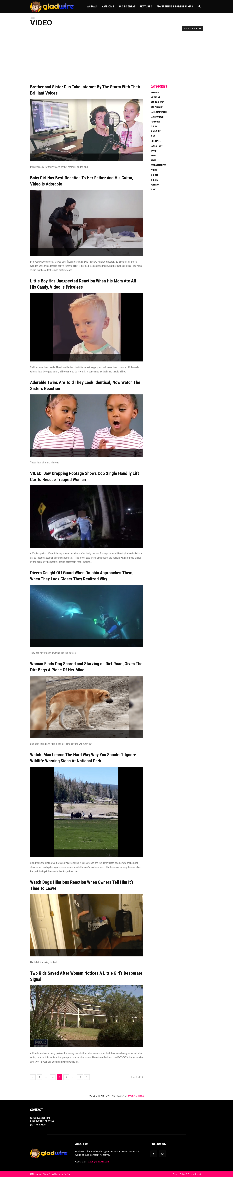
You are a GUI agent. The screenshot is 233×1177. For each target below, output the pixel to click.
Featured (146, 6)
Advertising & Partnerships (175, 6)
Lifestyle (155, 141)
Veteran (154, 184)
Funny (153, 126)
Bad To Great (126, 6)
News (153, 160)
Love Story (156, 146)
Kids (152, 136)
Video (153, 189)
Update (154, 180)
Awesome (108, 6)
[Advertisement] (86, 60)
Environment (157, 117)
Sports (154, 175)
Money (154, 150)
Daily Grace (156, 107)
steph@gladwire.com (99, 1161)
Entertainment (158, 112)
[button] (199, 6)
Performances (158, 165)
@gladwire (136, 1095)
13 (80, 1077)
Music (153, 155)
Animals (92, 6)
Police (153, 170)
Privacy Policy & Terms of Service (188, 1174)
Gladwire (155, 131)
